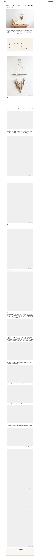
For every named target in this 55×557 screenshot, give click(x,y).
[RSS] (47, 1)
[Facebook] (42, 1)
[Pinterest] (45, 1)
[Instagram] (43, 1)
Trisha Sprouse (8, 7)
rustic (31, 33)
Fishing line (23, 43)
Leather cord (23, 46)
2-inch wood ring (24, 48)
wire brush (15, 43)
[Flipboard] (46, 1)
